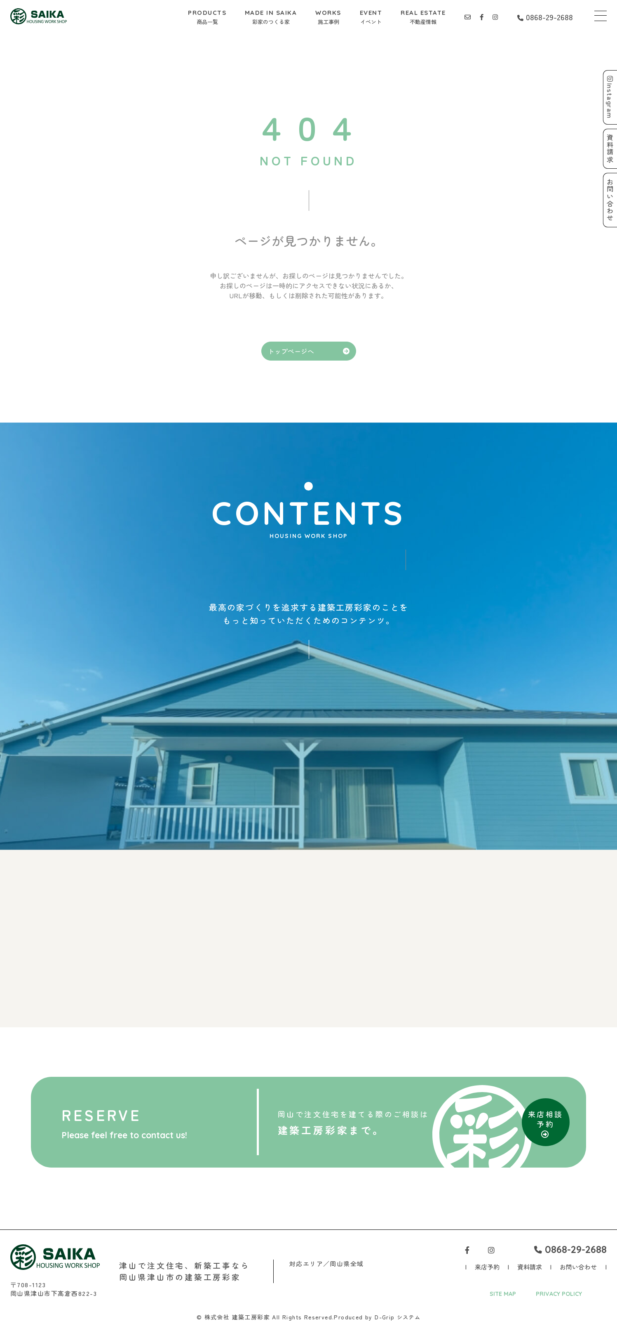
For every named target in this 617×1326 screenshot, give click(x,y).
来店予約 (487, 1267)
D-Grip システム (398, 1317)
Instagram (610, 97)
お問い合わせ (578, 1267)
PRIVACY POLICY (559, 1294)
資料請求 (529, 1267)
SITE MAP (501, 1294)
